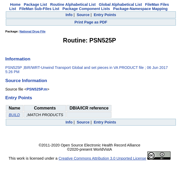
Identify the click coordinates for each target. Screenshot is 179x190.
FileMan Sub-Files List (39, 9)
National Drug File (33, 31)
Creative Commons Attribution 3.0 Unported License (102, 158)
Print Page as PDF (90, 22)
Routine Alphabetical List (73, 4)
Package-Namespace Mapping (140, 9)
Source (83, 15)
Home (15, 4)
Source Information (26, 80)
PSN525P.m (36, 89)
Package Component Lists (86, 9)
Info (68, 15)
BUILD (14, 115)
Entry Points (105, 15)
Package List (35, 4)
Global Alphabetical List (120, 4)
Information (17, 58)
